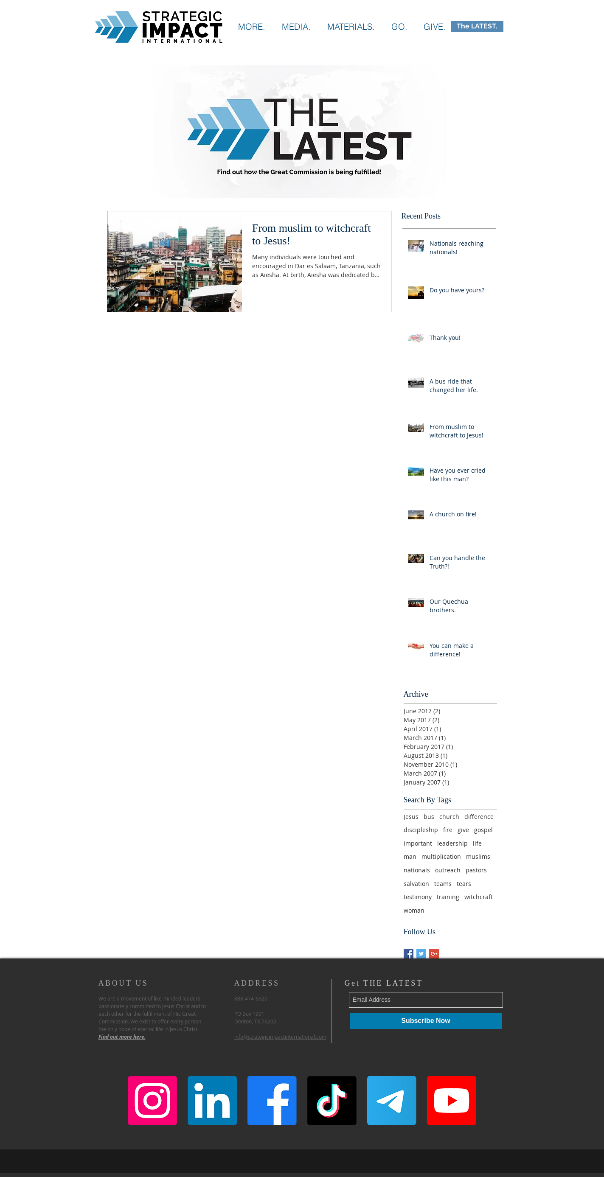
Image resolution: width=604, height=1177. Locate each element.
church (449, 817)
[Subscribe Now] (426, 1021)
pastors (476, 870)
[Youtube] (451, 1100)
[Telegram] (391, 1100)
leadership (452, 843)
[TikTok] (332, 1100)
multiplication (441, 856)
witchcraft (478, 897)
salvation (416, 884)
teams (443, 884)
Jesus (411, 817)
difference (479, 817)
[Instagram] (152, 1100)
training (448, 897)
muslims (478, 856)
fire (447, 830)
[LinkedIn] (212, 1100)
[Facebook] (272, 1100)
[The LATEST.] (477, 26)
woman (414, 910)
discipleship (421, 830)
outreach (448, 870)
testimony (418, 897)
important (418, 843)
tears (464, 884)
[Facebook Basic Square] (408, 953)
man (410, 856)
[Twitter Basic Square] (421, 953)
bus (429, 817)
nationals (417, 870)
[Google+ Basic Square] (434, 953)
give (463, 830)
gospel (483, 830)
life (477, 843)
